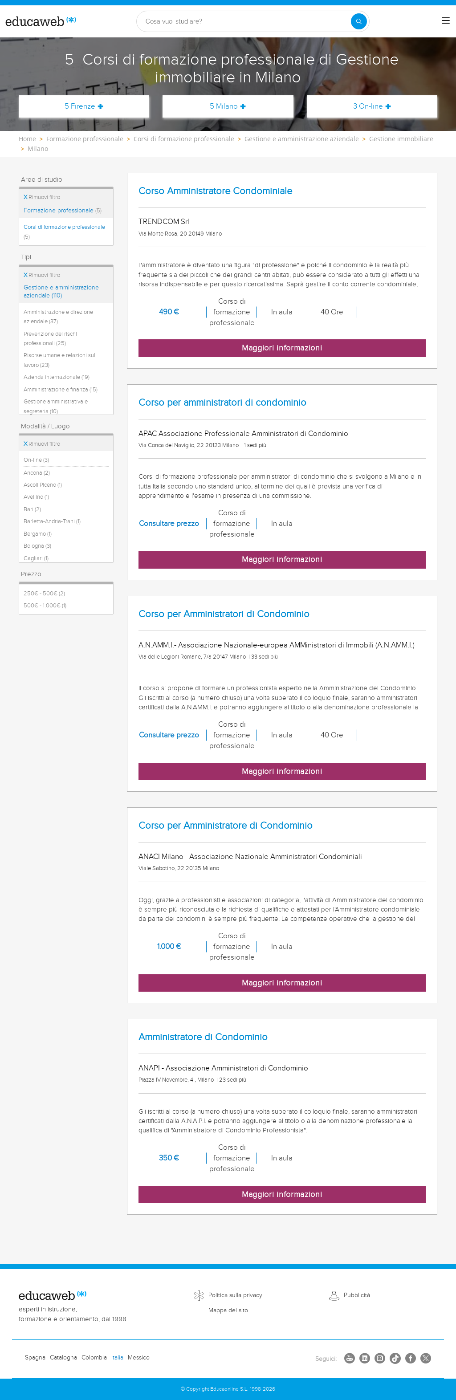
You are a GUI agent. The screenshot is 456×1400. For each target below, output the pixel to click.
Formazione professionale (63, 210)
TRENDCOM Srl (163, 221)
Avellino (36, 497)
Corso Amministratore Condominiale (215, 191)
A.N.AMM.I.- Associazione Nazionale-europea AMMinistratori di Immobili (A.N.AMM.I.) (276, 645)
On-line (36, 460)
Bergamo (38, 533)
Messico (139, 1357)
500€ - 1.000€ (45, 605)
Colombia (94, 1357)
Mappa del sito (228, 1310)
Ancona (37, 472)
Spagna (35, 1357)
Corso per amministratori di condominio (222, 402)
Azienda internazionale (57, 377)
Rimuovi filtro (42, 197)
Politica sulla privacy (235, 1295)
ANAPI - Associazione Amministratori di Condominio (223, 1068)
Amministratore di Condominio (203, 1037)
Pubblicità (357, 1295)
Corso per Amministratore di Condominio (225, 825)
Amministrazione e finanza (61, 389)
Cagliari (36, 558)
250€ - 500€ (44, 593)
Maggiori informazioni (282, 348)
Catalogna (63, 1357)
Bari (32, 509)
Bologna (37, 545)
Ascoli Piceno (43, 484)
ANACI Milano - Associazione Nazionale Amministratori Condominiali (250, 856)
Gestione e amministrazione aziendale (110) (61, 291)
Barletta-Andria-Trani (52, 521)
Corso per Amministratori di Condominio (223, 614)
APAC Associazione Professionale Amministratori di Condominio (243, 433)
